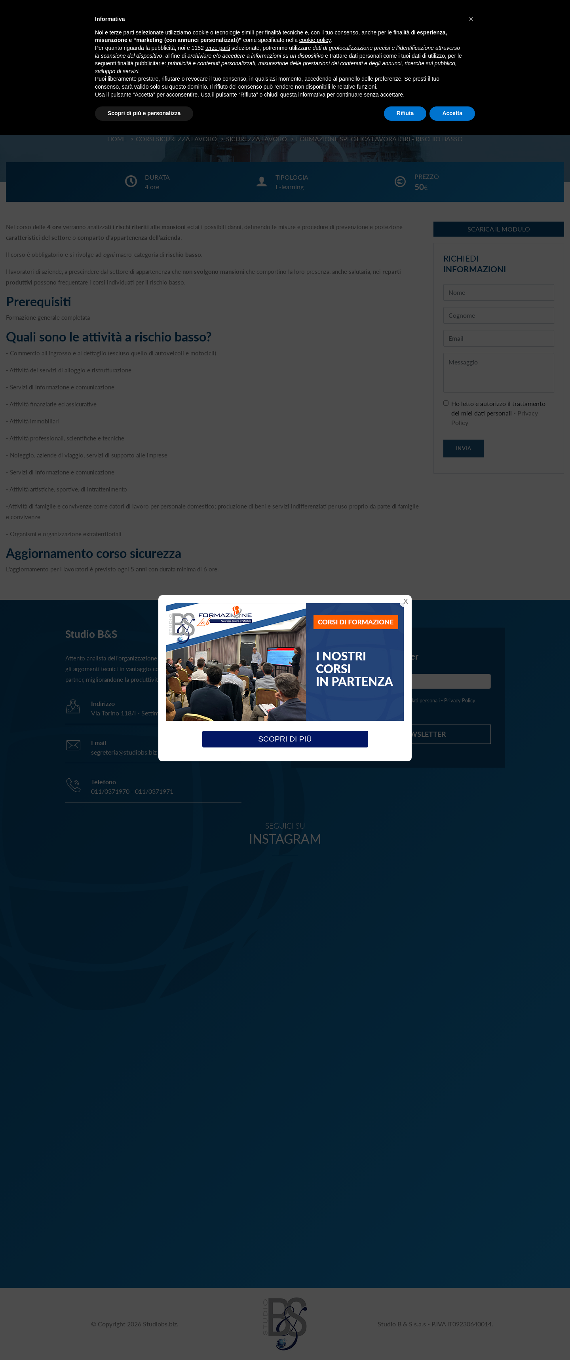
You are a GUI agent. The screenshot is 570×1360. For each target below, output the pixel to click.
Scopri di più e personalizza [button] (144, 113)
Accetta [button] (452, 113)
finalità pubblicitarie (141, 63)
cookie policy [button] (315, 40)
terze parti (217, 48)
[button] (471, 19)
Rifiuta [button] (405, 113)
